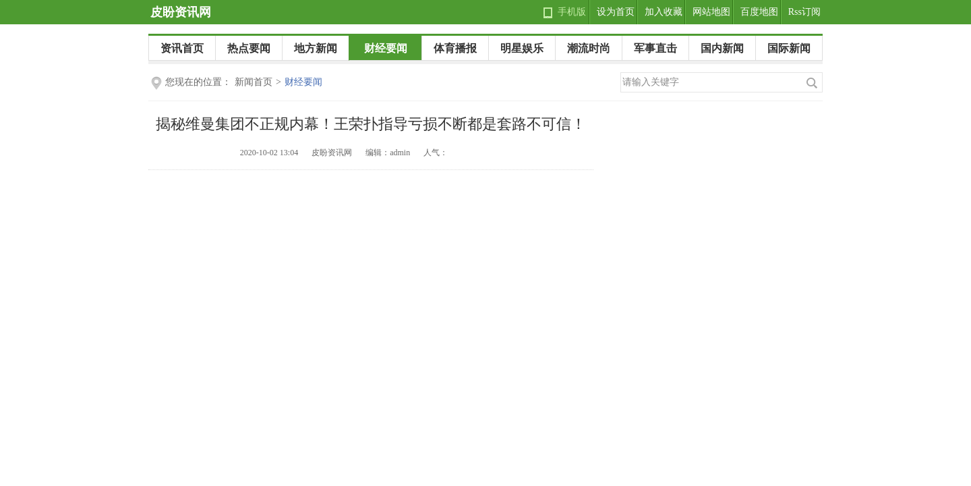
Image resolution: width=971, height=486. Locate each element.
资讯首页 (182, 48)
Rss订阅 (804, 12)
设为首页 (616, 12)
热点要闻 (248, 48)
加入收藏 (663, 12)
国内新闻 (722, 48)
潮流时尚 (588, 48)
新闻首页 (253, 82)
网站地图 (711, 12)
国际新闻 (789, 48)
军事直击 (655, 48)
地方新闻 (315, 48)
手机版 (572, 12)
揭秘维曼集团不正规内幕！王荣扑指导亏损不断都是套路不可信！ (371, 123)
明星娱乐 (521, 48)
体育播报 (455, 48)
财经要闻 (385, 48)
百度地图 (759, 12)
